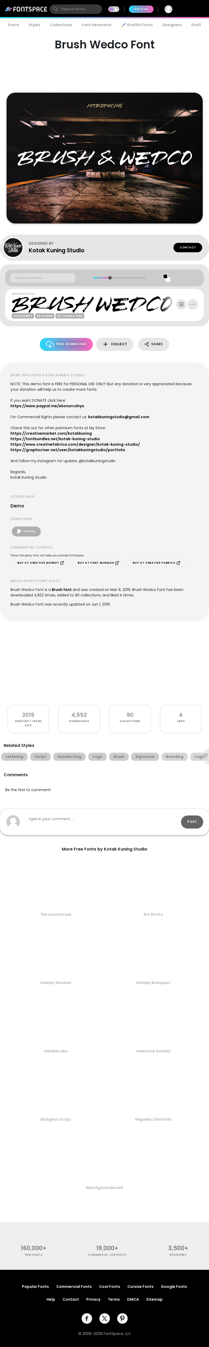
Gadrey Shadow (55, 982)
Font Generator (97, 24)
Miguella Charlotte (153, 1119)
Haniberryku (55, 1051)
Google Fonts (174, 1286)
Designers (172, 24)
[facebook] (87, 1318)
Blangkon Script (56, 1119)
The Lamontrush (55, 914)
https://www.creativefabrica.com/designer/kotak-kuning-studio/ (75, 444)
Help (51, 1299)
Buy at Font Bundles (98, 563)
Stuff (196, 24)
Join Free (192, 9)
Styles (34, 24)
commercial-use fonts (107, 1255)
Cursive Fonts (140, 1286)
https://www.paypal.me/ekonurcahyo (47, 406)
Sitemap (154, 1299)
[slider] (109, 278)
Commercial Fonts (74, 1286)
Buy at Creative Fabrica (156, 563)
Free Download (66, 344)
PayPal (26, 531)
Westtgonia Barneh (104, 1187)
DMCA (133, 1299)
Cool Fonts (109, 1286)
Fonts (13, 24)
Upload (141, 9)
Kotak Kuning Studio (56, 250)
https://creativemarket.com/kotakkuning (51, 433)
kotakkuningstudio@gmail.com (118, 417)
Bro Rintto (153, 914)
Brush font (62, 589)
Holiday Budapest (153, 982)
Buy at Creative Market (40, 563)
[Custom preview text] (42, 278)
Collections (61, 24)
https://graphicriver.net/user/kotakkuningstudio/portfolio (67, 449)
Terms (114, 1299)
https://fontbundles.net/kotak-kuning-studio (55, 438)
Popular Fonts (35, 1286)
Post (192, 821)
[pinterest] (122, 1318)
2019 (28, 715)
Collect (114, 344)
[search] (76, 9)
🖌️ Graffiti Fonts (137, 24)
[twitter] (104, 1318)
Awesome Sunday (153, 1051)
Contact (188, 247)
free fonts (33, 1255)
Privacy (93, 1299)
